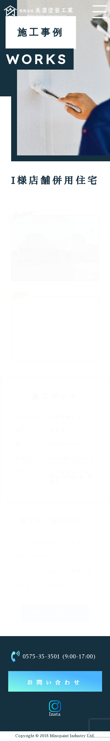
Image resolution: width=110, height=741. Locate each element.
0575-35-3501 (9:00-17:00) (53, 656)
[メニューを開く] (99, 11)
